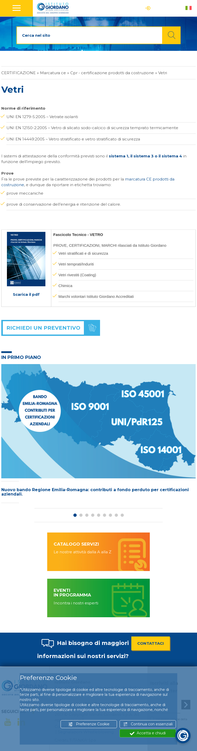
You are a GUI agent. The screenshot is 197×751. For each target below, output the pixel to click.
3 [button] (86, 515)
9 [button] (122, 515)
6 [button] (104, 515)
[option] (98, 435)
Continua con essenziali (148, 724)
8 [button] (116, 515)
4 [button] (92, 515)
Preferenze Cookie (89, 724)
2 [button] (81, 515)
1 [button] (75, 515)
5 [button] (98, 515)
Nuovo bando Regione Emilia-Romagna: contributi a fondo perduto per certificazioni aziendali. (95, 492)
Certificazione (18, 72)
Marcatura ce (53, 72)
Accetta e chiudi (148, 733)
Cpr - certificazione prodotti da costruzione (112, 72)
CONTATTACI (150, 643)
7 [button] (110, 515)
